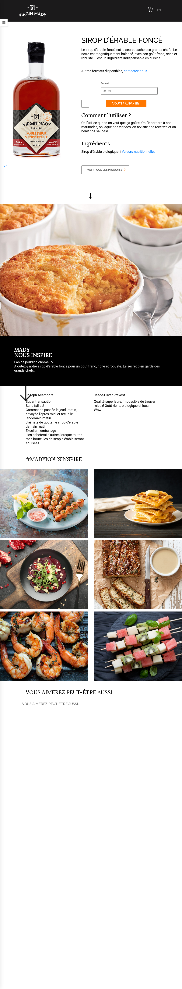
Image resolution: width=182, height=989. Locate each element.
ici (37, 848)
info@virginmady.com (35, 962)
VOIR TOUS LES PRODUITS (106, 169)
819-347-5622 (36, 956)
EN (159, 10)
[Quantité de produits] (85, 104)
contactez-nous (135, 71)
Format (105, 83)
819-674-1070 (36, 950)
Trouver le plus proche (51, 877)
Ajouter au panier (125, 103)
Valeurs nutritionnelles (138, 152)
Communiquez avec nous (85, 917)
